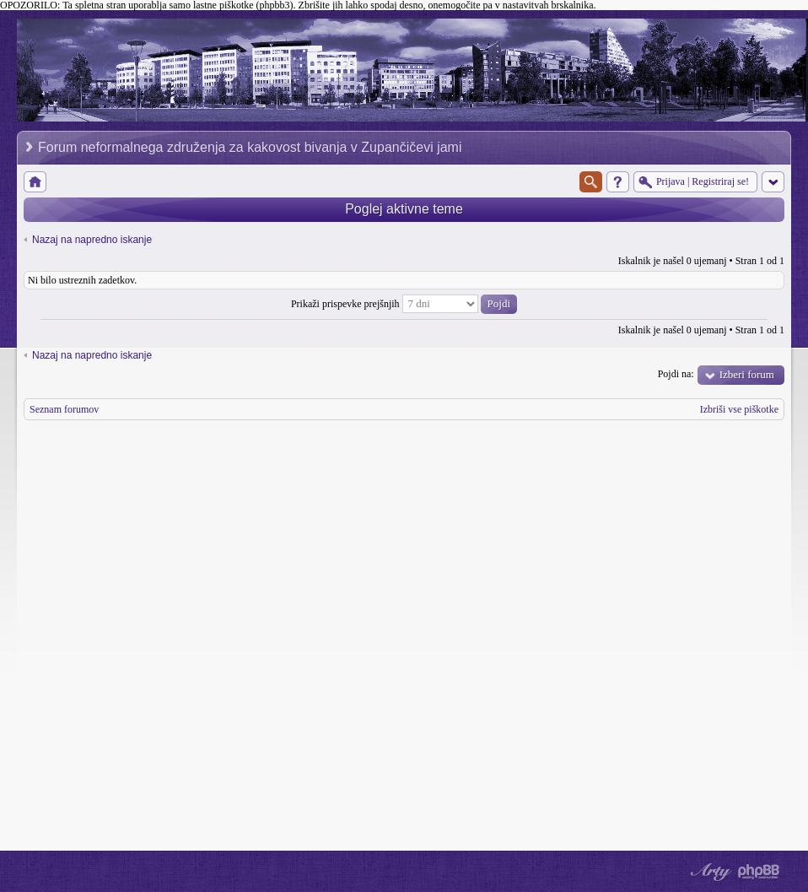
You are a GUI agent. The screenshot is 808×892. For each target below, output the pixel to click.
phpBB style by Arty (708, 872)
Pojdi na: (676, 374)
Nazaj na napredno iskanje (92, 240)
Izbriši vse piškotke (739, 409)
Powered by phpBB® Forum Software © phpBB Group (759, 872)
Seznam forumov (64, 409)
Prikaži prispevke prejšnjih (404, 304)
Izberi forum (746, 374)
